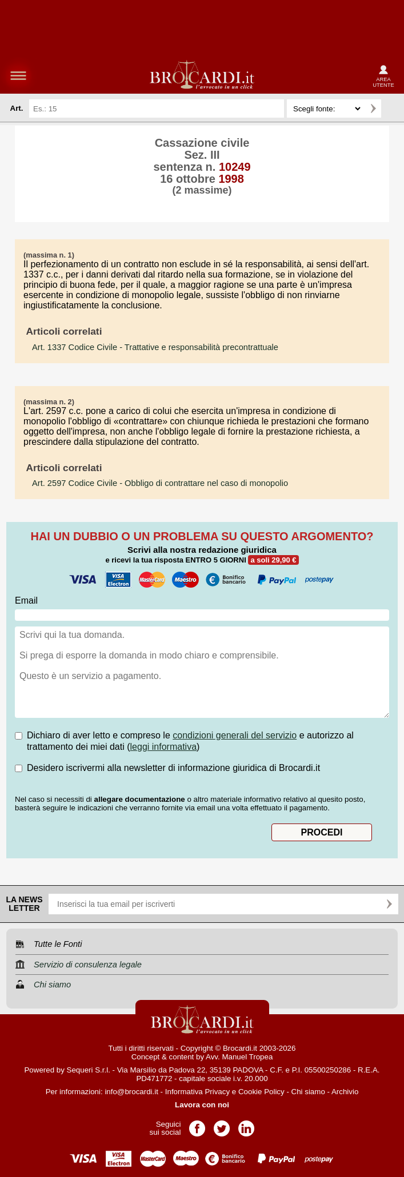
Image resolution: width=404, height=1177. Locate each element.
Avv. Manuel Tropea (239, 1057)
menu (18, 75)
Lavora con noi (202, 1104)
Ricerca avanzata (392, 108)
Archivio (344, 1091)
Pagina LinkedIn (246, 1124)
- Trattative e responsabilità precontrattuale (155, 347)
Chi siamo (308, 1091)
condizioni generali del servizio (235, 735)
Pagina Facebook (197, 1124)
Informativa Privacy (197, 1091)
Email (26, 600)
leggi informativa (163, 747)
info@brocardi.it (131, 1091)
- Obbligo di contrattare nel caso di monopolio (160, 483)
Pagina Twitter (222, 1124)
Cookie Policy (261, 1091)
